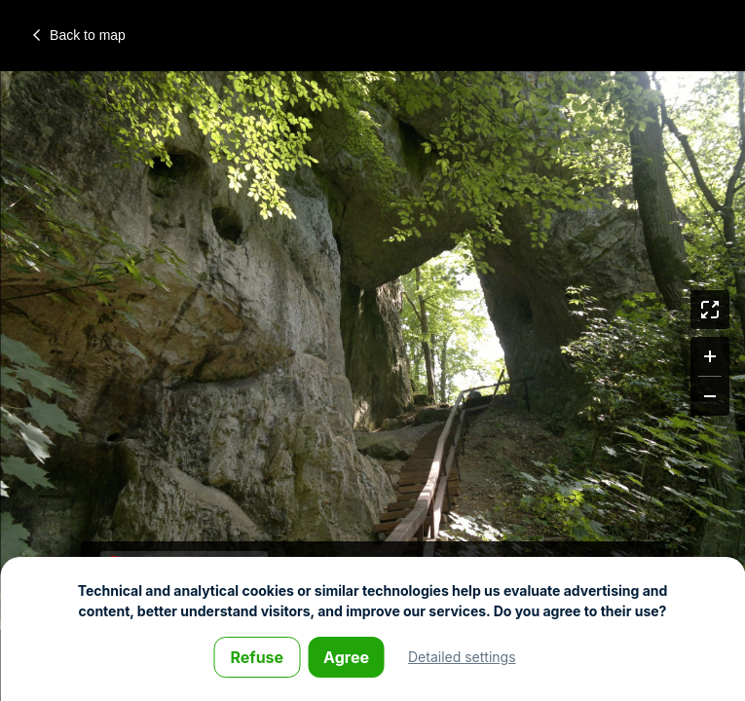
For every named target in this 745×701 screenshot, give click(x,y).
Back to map (79, 35)
